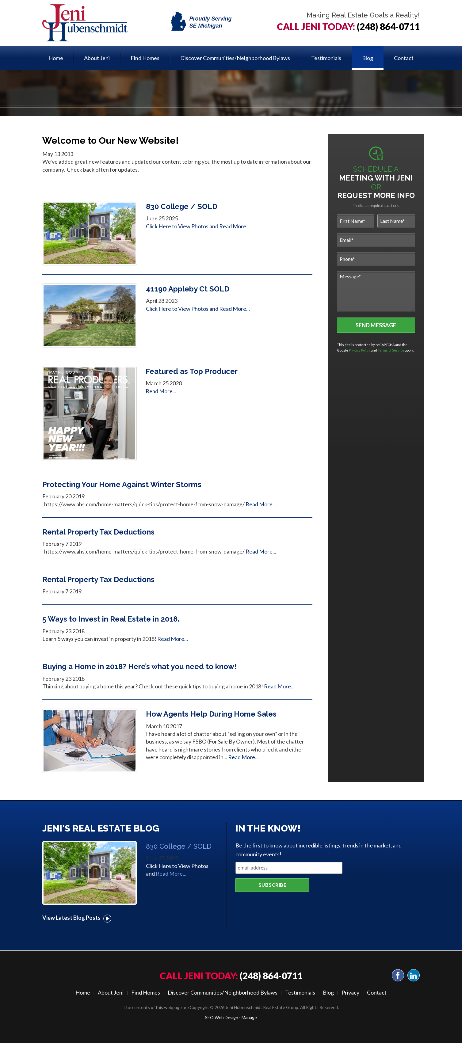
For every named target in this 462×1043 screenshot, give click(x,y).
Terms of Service (391, 350)
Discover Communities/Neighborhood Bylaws (235, 58)
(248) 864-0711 (388, 26)
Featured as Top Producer (192, 371)
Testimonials (326, 58)
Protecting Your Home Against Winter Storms (121, 484)
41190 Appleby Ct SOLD (187, 288)
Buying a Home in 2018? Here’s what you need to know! (139, 666)
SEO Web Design (221, 1017)
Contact (404, 58)
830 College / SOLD (181, 206)
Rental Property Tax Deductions (98, 531)
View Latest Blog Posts (76, 917)
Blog (367, 58)
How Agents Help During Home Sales (211, 714)
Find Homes (145, 58)
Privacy (350, 992)
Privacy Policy (359, 350)
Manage (249, 1017)
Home (55, 58)
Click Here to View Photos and (182, 226)
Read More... (234, 226)
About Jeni (97, 58)
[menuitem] (56, 58)
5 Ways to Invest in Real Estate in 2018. (110, 619)
